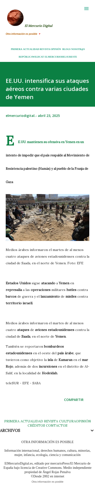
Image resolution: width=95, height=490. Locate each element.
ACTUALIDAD (31, 49)
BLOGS (66, 49)
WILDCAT (38, 56)
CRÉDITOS (36, 425)
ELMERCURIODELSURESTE (61, 56)
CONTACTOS (56, 425)
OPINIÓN (55, 49)
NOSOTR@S (78, 49)
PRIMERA (16, 49)
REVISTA (45, 49)
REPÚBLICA (25, 56)
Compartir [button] (74, 399)
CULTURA (67, 421)
